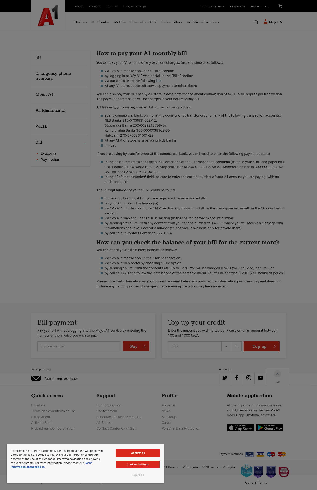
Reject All (138, 475)
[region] (85, 463)
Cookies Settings (138, 464)
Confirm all (138, 452)
